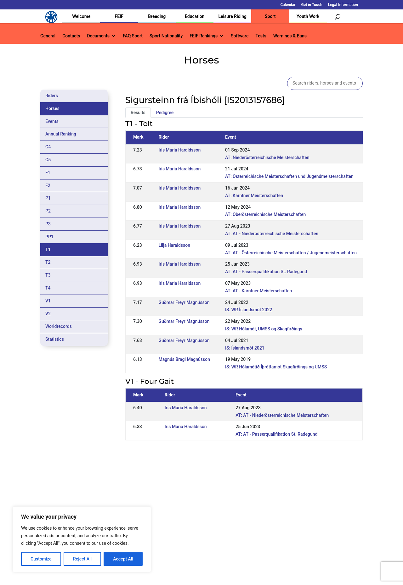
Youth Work (308, 16)
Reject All (82, 558)
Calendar (288, 5)
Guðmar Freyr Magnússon (183, 302)
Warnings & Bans (290, 36)
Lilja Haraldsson (174, 245)
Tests (260, 36)
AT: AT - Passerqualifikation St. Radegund (266, 271)
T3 (48, 275)
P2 (48, 210)
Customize (41, 558)
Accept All (123, 558)
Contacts (71, 36)
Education (194, 16)
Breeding (157, 16)
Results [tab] (138, 112)
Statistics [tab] (54, 339)
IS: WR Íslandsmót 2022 (248, 309)
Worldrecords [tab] (58, 326)
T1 (48, 249)
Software (239, 36)
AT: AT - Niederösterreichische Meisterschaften (271, 233)
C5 (48, 159)
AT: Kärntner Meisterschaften (254, 195)
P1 (48, 198)
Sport (270, 16)
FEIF (119, 16)
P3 (48, 223)
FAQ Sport (133, 36)
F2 (47, 185)
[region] (82, 539)
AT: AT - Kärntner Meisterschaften (258, 290)
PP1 (49, 236)
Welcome (81, 16)
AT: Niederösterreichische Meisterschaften (267, 157)
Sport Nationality (166, 36)
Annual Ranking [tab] (60, 133)
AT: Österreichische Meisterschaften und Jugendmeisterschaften (289, 176)
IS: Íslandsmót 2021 (244, 347)
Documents (98, 36)
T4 (48, 287)
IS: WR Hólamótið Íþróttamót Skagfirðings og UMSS (276, 366)
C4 (48, 146)
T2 (48, 262)
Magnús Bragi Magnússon (184, 359)
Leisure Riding (232, 16)
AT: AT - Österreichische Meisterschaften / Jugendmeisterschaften (291, 252)
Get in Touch (311, 5)
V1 (48, 300)
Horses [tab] (52, 108)
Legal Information (343, 5)
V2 (48, 313)
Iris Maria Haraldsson (179, 149)
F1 (47, 172)
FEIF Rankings (204, 36)
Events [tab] (52, 121)
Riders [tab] (51, 95)
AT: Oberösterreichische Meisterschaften (265, 214)
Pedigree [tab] (165, 112)
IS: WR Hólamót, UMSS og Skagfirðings (263, 328)
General (47, 36)
